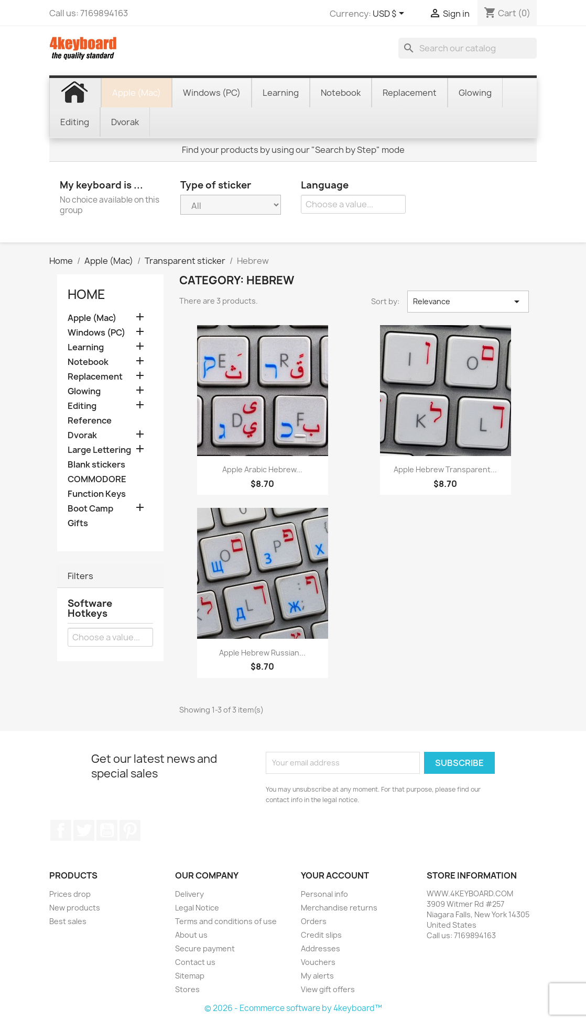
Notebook (88, 362)
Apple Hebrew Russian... (262, 653)
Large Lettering (99, 450)
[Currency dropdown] (390, 14)
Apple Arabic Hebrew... (262, 469)
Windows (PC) (96, 332)
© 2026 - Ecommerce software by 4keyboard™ (293, 1008)
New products (74, 908)
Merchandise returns (339, 908)
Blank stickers (96, 464)
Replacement (95, 376)
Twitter (83, 830)
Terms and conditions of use (226, 921)
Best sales (67, 921)
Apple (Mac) (92, 318)
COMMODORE (97, 479)
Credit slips (321, 935)
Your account (335, 875)
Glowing (84, 391)
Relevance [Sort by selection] (468, 301)
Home (86, 294)
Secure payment (205, 948)
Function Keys (97, 493)
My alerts (317, 976)
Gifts (78, 523)
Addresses (320, 948)
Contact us (195, 962)
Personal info (324, 894)
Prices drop (70, 894)
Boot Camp (90, 508)
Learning (86, 347)
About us (191, 935)
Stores (187, 989)
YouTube (106, 830)
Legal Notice (197, 908)
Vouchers (318, 962)
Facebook (60, 830)
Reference (90, 420)
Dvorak (82, 435)
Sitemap (189, 976)
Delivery (189, 894)
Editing (82, 406)
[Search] (467, 48)
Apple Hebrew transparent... (445, 469)
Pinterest (130, 830)
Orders (314, 921)
